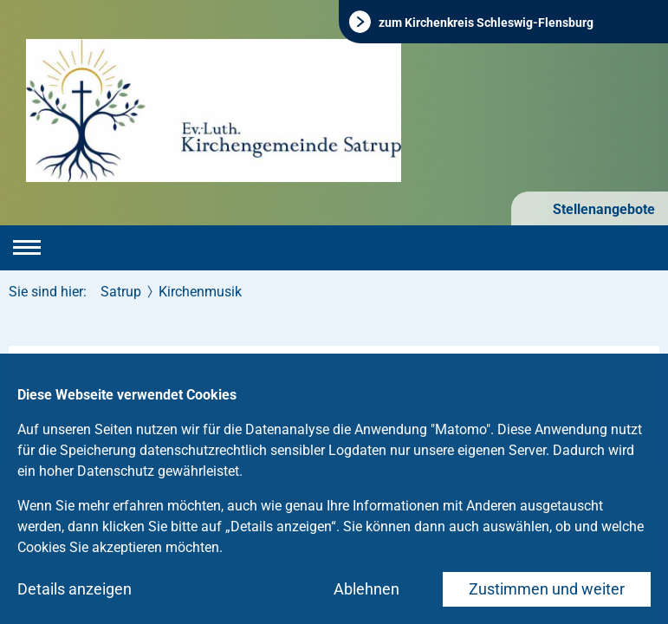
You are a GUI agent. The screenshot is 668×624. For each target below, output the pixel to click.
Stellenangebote (602, 209)
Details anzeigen (74, 589)
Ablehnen (366, 589)
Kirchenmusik (200, 291)
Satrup (121, 291)
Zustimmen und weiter (547, 589)
